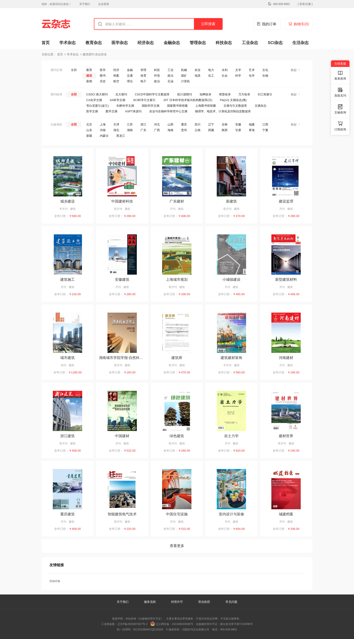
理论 (130, 81)
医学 (103, 70)
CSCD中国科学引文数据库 (152, 94)
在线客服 (340, 63)
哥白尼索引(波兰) (97, 105)
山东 (89, 130)
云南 (197, 130)
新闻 (89, 81)
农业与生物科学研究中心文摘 (168, 111)
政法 (170, 75)
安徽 (238, 124)
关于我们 (84, 4)
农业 (197, 70)
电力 (211, 70)
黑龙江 (120, 135)
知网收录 (205, 94)
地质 (197, 75)
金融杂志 (172, 42)
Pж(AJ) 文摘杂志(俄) (233, 100)
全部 (74, 70)
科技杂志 (224, 42)
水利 (225, 70)
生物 (265, 75)
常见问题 (231, 602)
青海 (252, 130)
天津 (116, 124)
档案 (116, 75)
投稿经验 (54, 581)
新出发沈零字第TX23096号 (236, 624)
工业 (170, 70)
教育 (89, 70)
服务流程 (150, 602)
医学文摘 (92, 111)
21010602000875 (182, 624)
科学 (238, 75)
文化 (265, 70)
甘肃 (238, 130)
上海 (103, 124)
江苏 (130, 124)
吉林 (225, 124)
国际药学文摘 (150, 105)
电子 (143, 81)
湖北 (116, 130)
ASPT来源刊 (133, 111)
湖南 (130, 130)
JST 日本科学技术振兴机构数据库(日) (187, 100)
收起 (294, 70)
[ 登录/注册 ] (305, 4)
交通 (130, 75)
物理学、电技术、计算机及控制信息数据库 (223, 111)
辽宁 (211, 124)
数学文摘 (111, 111)
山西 (170, 124)
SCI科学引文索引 (144, 100)
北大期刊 (121, 94)
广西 (157, 130)
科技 (157, 70)
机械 (184, 70)
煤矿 (184, 75)
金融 (130, 70)
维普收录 (225, 94)
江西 (265, 124)
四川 (197, 124)
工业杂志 (250, 42)
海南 (170, 130)
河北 (157, 124)
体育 (143, 75)
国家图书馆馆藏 (177, 105)
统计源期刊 (184, 94)
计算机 (185, 81)
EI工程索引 (265, 94)
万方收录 (244, 94)
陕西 (225, 130)
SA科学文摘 (117, 100)
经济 (116, 70)
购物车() (301, 24)
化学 (252, 75)
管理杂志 (198, 42)
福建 (252, 124)
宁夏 (265, 130)
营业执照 (204, 602)
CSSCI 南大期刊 (97, 94)
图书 (103, 75)
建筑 (89, 75)
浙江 (143, 124)
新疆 (89, 135)
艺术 (252, 70)
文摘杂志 (260, 105)
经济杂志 (145, 42)
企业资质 (103, 4)
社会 (225, 75)
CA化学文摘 (94, 100)
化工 (211, 75)
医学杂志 (120, 42)
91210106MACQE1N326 (148, 629)
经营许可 (177, 602)
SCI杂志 (275, 42)
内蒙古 (104, 135)
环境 (157, 75)
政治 (157, 81)
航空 (116, 81)
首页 (46, 42)
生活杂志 (300, 42)
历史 (103, 81)
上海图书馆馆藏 (205, 105)
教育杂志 (94, 42)
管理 (143, 70)
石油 (170, 81)
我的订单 (269, 24)
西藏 (211, 130)
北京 (89, 124)
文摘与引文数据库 (235, 105)
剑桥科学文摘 (125, 105)
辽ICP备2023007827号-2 (132, 624)
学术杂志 (67, 42)
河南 (103, 130)
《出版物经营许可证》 (149, 618)
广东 (143, 130)
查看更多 (177, 546)
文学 (238, 70)
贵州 (184, 130)
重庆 (184, 124)
